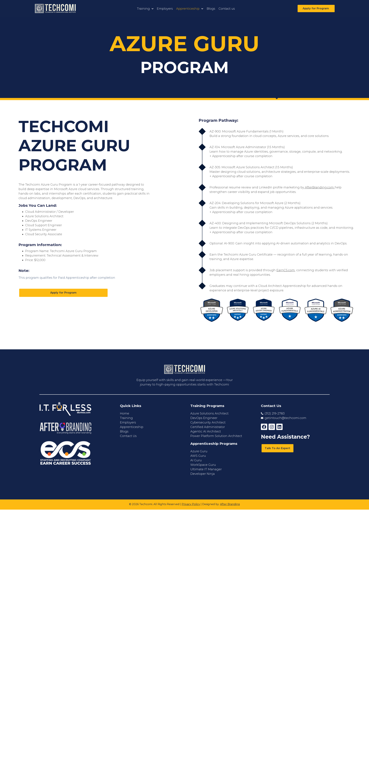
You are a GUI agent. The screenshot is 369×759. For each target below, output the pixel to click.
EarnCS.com (285, 270)
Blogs (211, 8)
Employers (165, 8)
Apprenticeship (189, 8)
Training (145, 8)
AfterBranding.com (319, 187)
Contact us (227, 8)
